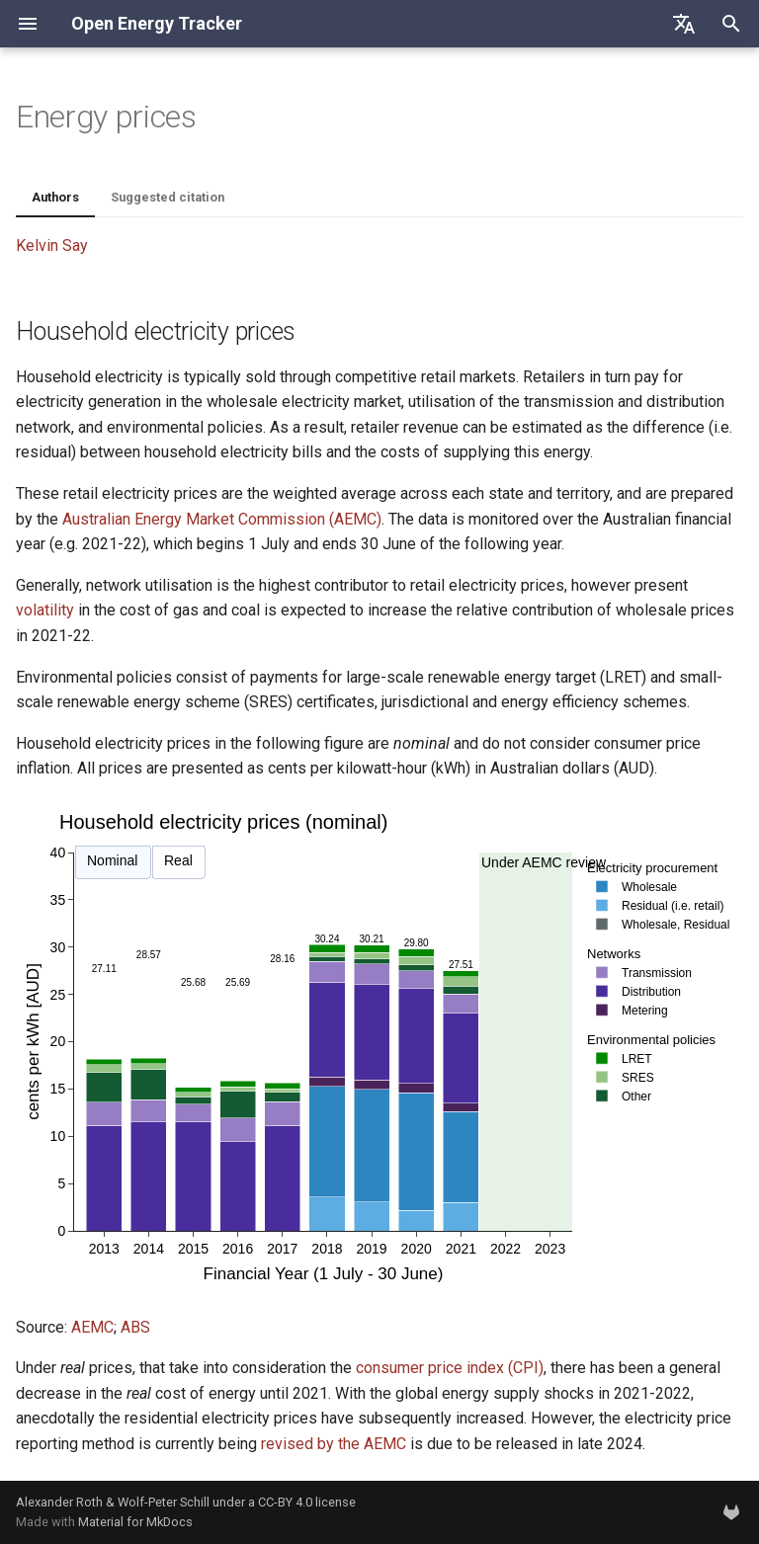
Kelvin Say (52, 245)
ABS (135, 1327)
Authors (55, 197)
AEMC (92, 1327)
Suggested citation (167, 197)
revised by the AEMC (333, 1443)
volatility (45, 610)
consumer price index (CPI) (450, 1367)
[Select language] (684, 23)
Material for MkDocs (135, 1521)
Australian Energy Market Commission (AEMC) (221, 519)
